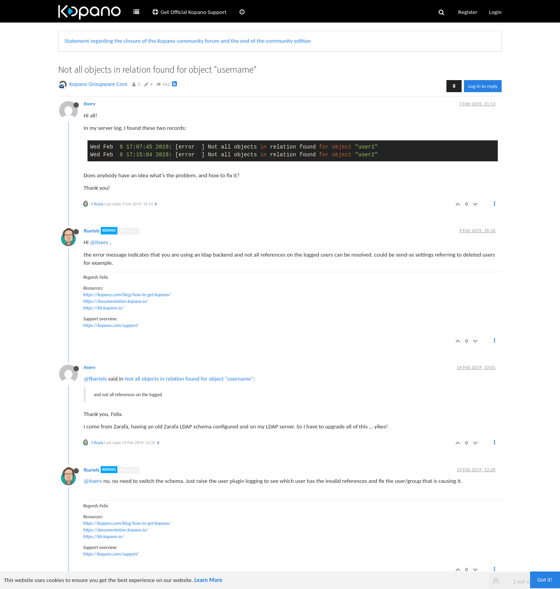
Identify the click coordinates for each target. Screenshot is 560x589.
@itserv (128, 231)
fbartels (92, 231)
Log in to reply (482, 86)
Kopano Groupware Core (98, 83)
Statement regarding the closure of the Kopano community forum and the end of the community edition (188, 40)
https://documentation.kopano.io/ (115, 301)
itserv (89, 104)
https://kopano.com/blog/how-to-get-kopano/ (127, 294)
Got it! (545, 579)
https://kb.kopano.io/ (103, 308)
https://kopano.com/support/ (111, 325)
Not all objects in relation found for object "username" (189, 378)
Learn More (208, 580)
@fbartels (95, 378)
